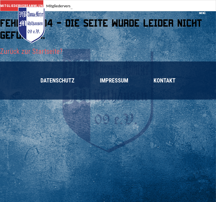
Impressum (114, 80)
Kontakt (165, 80)
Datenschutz (57, 80)
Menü (204, 11)
